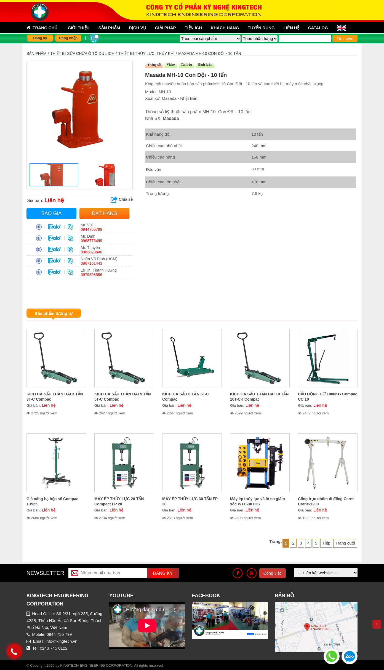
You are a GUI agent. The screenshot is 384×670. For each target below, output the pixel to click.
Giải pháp (165, 27)
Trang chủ (42, 27)
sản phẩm (109, 27)
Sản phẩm (36, 53)
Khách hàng (225, 27)
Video (171, 64)
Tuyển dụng (261, 27)
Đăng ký (40, 38)
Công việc (272, 573)
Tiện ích (193, 27)
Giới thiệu (79, 27)
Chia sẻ (122, 199)
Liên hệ (291, 27)
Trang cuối (345, 543)
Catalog (318, 27)
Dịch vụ (137, 27)
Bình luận (205, 64)
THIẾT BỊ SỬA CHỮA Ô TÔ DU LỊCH (82, 53)
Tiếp (326, 543)
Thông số (154, 65)
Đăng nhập (68, 38)
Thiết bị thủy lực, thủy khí (146, 53)
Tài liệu (186, 64)
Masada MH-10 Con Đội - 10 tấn (209, 53)
